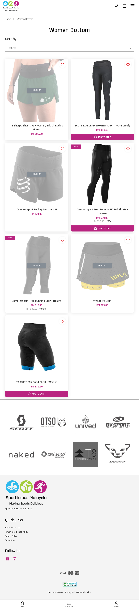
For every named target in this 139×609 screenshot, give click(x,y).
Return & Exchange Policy (16, 532)
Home (8, 19)
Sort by (11, 39)
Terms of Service (12, 527)
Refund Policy (84, 592)
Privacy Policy (11, 536)
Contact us (10, 540)
